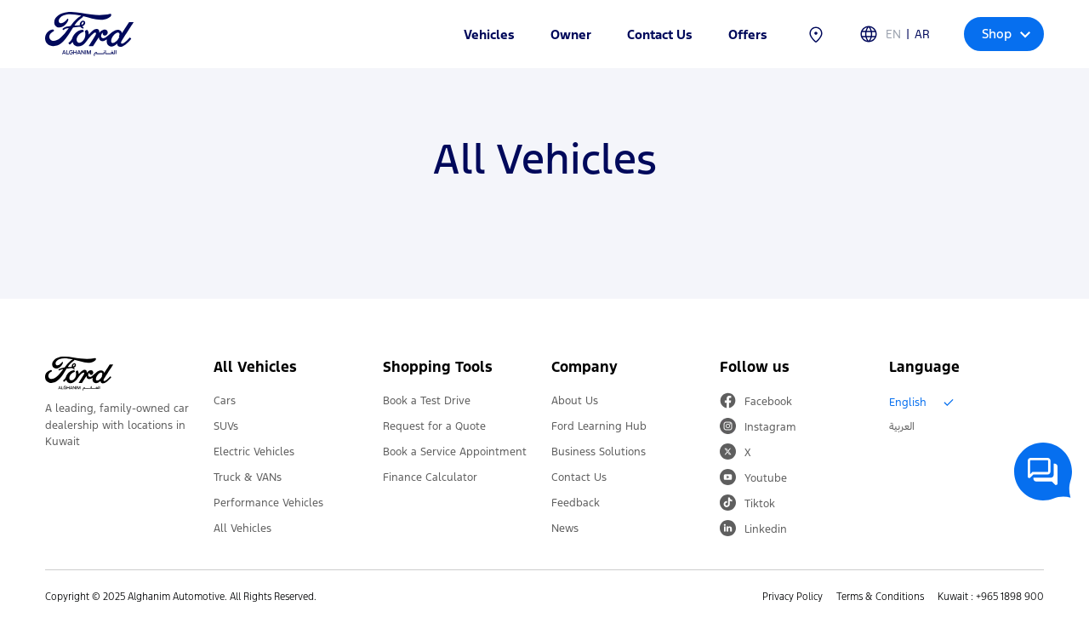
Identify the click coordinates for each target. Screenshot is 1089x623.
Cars (225, 401)
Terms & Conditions (880, 597)
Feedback (575, 503)
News (565, 528)
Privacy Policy (792, 597)
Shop (1006, 34)
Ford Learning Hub (599, 426)
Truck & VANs (248, 477)
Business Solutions (598, 452)
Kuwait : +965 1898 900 (991, 597)
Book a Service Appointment (455, 452)
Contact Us (660, 34)
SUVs (226, 426)
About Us (574, 401)
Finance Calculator (430, 477)
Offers (747, 34)
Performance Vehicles (268, 503)
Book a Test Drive (426, 401)
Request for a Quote (434, 426)
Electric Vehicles (254, 452)
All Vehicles (242, 528)
